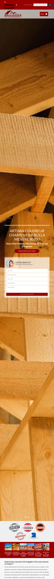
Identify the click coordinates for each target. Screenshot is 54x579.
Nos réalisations (27, 251)
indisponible (9, 3)
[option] (8, 549)
